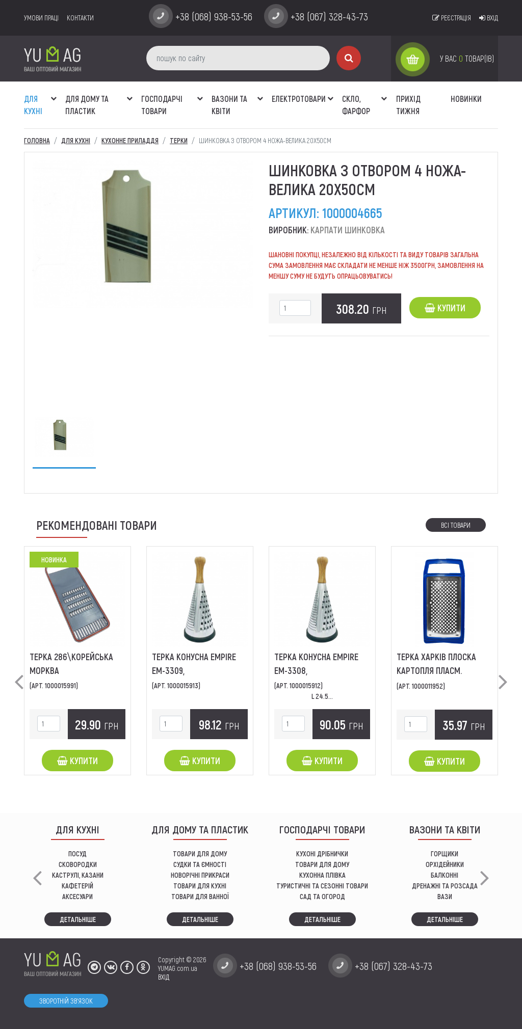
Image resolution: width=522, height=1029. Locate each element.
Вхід (488, 17)
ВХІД (163, 976)
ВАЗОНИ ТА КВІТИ (229, 105)
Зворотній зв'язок (66, 1000)
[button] (53, 93)
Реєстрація (451, 17)
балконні (444, 875)
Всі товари (456, 525)
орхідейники (445, 864)
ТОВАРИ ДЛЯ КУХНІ (199, 885)
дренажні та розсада (445, 885)
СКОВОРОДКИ (78, 864)
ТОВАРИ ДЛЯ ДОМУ (200, 853)
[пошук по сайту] (238, 58)
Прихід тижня (408, 105)
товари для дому (322, 864)
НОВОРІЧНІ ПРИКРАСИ (200, 875)
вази (444, 896)
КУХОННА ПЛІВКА (322, 875)
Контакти (80, 17)
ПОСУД (77, 853)
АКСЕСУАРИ (77, 896)
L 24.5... (322, 696)
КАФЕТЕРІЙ (77, 885)
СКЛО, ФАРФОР (356, 105)
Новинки (466, 98)
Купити (445, 307)
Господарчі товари (161, 105)
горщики (444, 853)
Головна (37, 140)
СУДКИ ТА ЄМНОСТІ (199, 864)
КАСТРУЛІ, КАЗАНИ (77, 875)
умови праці (41, 17)
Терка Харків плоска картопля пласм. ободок (436, 670)
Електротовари (299, 98)
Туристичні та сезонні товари (322, 885)
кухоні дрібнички (322, 853)
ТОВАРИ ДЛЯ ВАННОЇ (200, 896)
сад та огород (322, 896)
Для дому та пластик (87, 105)
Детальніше (78, 919)
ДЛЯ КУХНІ (33, 105)
